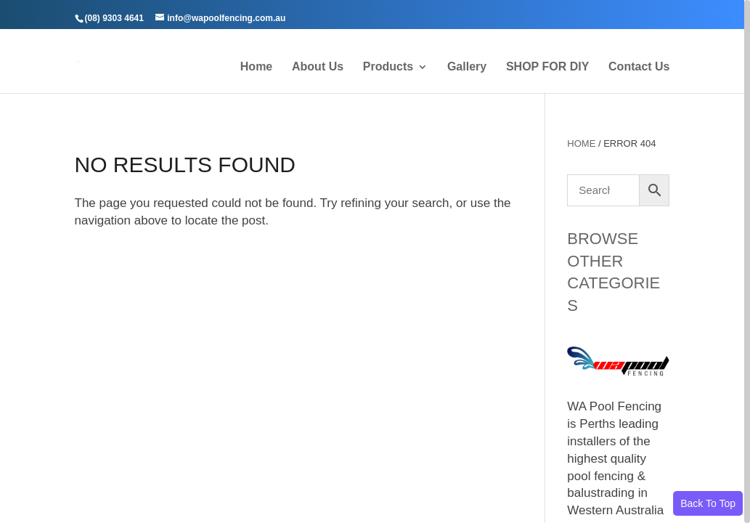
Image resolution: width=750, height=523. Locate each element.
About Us (317, 67)
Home (256, 67)
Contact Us (638, 67)
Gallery (466, 67)
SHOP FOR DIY (547, 67)
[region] (375, 261)
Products (388, 67)
